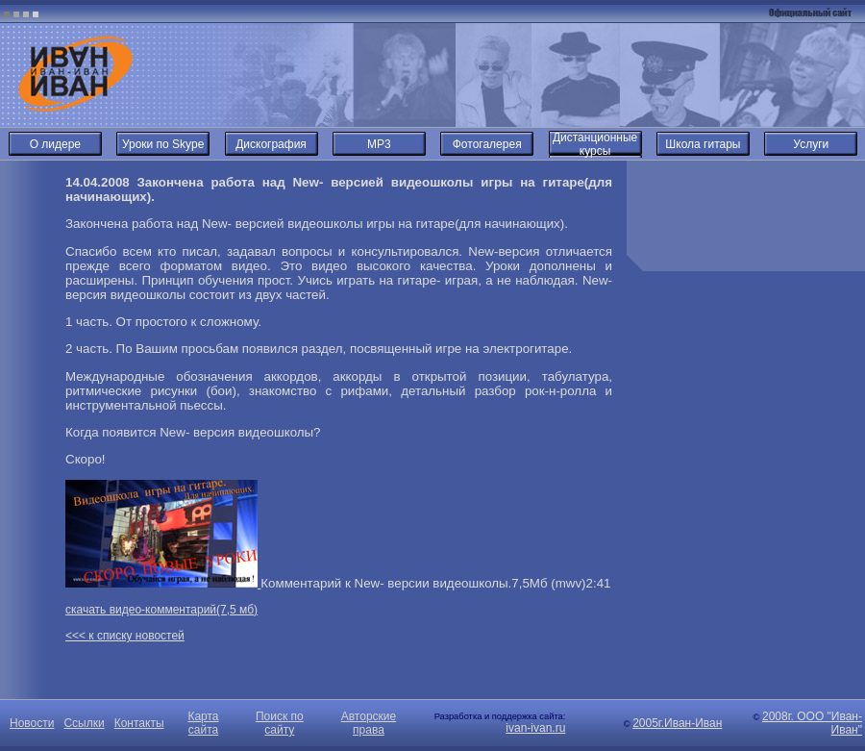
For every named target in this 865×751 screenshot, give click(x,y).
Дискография (271, 144)
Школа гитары (702, 144)
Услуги (810, 144)
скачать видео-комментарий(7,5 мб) (161, 609)
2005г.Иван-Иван (677, 723)
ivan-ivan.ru (535, 728)
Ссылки (83, 723)
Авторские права (368, 723)
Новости (32, 723)
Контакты (139, 723)
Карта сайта (202, 723)
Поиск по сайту (280, 723)
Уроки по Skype (163, 144)
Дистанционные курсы (595, 144)
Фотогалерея (487, 144)
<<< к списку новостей (125, 635)
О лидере (55, 144)
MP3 (379, 144)
